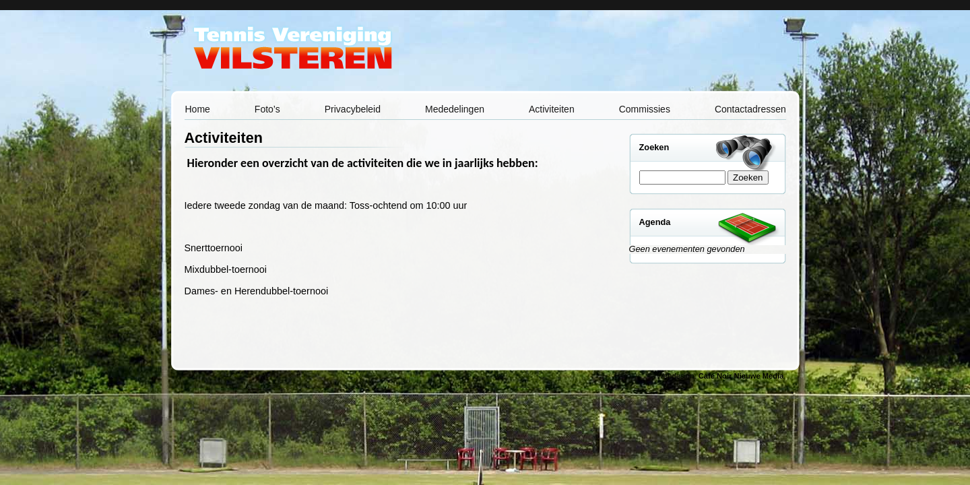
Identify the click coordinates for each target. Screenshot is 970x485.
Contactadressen (750, 109)
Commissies (644, 109)
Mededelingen (454, 109)
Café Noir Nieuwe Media (741, 376)
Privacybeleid (353, 109)
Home (197, 109)
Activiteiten (552, 109)
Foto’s (267, 109)
